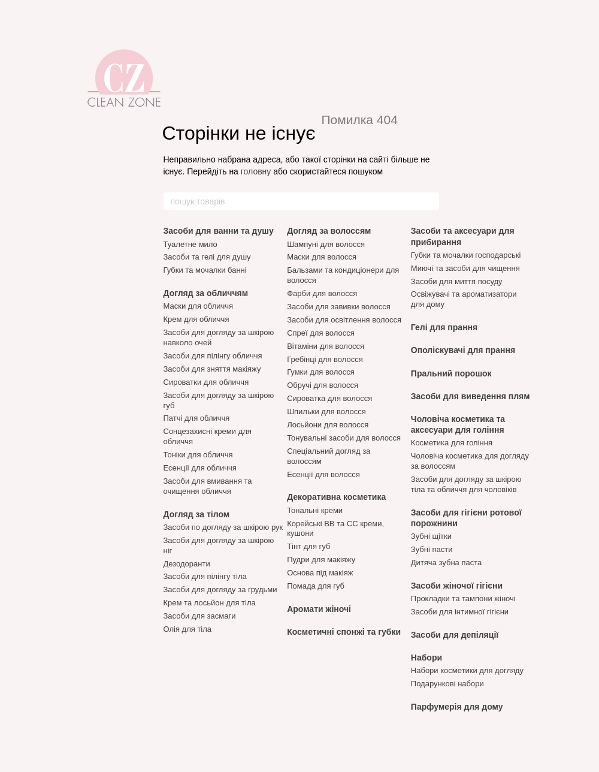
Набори (426, 657)
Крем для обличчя (196, 319)
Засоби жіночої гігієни (457, 585)
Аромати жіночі (319, 609)
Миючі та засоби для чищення (465, 268)
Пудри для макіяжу (321, 559)
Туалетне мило (190, 244)
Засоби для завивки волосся (339, 306)
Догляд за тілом (197, 514)
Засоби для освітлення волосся (344, 319)
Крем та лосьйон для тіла (210, 602)
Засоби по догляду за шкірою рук (223, 527)
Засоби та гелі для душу (207, 256)
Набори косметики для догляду (467, 670)
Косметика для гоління (451, 442)
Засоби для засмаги (200, 615)
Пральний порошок (451, 373)
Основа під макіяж (320, 572)
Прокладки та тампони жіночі (463, 598)
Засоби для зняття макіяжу (212, 368)
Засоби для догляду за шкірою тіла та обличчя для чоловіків (466, 484)
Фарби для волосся (322, 293)
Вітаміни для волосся (325, 346)
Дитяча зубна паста (446, 562)
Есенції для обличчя (200, 467)
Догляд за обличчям (206, 293)
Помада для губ (315, 585)
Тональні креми (315, 510)
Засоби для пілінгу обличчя (213, 355)
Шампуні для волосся (326, 244)
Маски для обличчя (199, 305)
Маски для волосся (321, 256)
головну (256, 171)
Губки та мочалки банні (205, 270)
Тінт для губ (308, 546)
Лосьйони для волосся (327, 424)
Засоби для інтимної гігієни (460, 611)
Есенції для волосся (323, 474)
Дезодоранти (187, 563)
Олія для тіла (188, 629)
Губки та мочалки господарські (466, 255)
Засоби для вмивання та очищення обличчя (208, 486)
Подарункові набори (447, 683)
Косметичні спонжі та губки (344, 632)
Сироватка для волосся (329, 398)
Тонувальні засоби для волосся (344, 437)
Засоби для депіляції (454, 635)
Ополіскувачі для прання (463, 350)
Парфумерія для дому (457, 706)
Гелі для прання (444, 327)
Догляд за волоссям (329, 231)
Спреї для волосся (321, 332)
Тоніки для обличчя (198, 454)
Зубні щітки (431, 536)
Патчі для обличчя (197, 418)
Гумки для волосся (321, 371)
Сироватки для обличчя (206, 382)
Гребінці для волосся (325, 359)
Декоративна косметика (336, 497)
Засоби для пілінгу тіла (205, 576)
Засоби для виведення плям (470, 396)
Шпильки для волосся (326, 411)
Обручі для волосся (322, 385)
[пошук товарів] (429, 201)
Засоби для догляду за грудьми (220, 589)
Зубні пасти (432, 549)
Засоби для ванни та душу (219, 231)
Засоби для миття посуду (457, 281)
